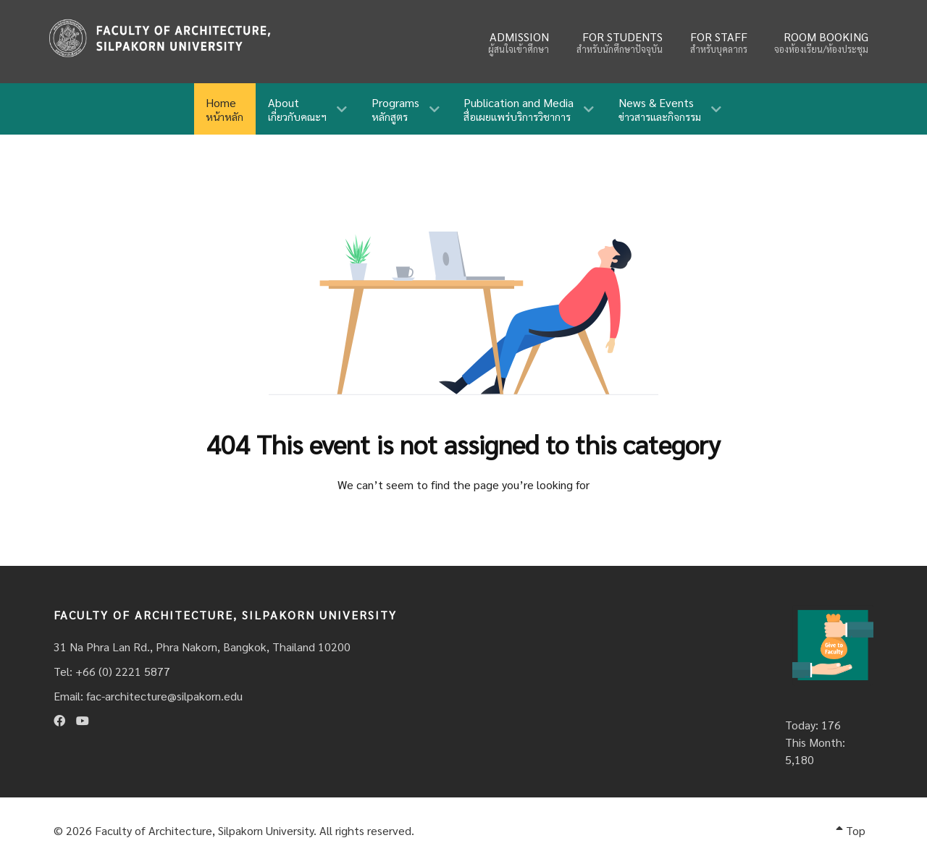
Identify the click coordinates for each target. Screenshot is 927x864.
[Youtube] (82, 720)
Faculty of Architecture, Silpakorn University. (205, 830)
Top (850, 830)
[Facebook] (59, 720)
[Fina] (159, 38)
